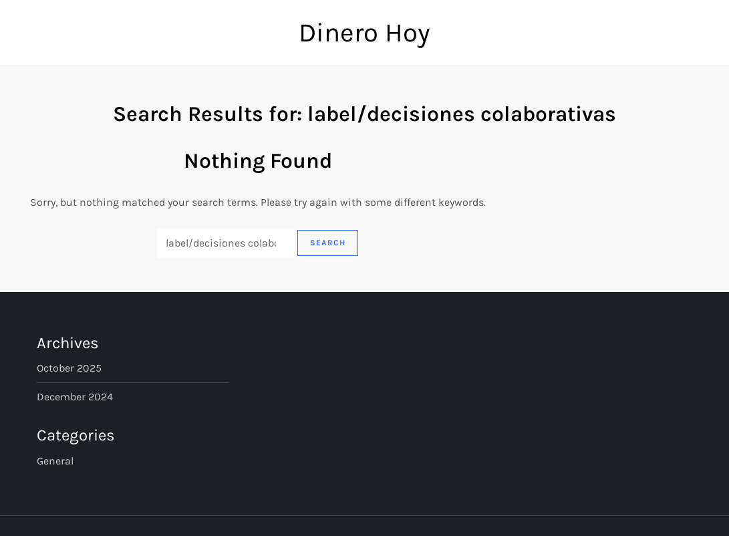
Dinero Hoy (364, 32)
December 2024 (75, 396)
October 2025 (69, 368)
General (55, 460)
